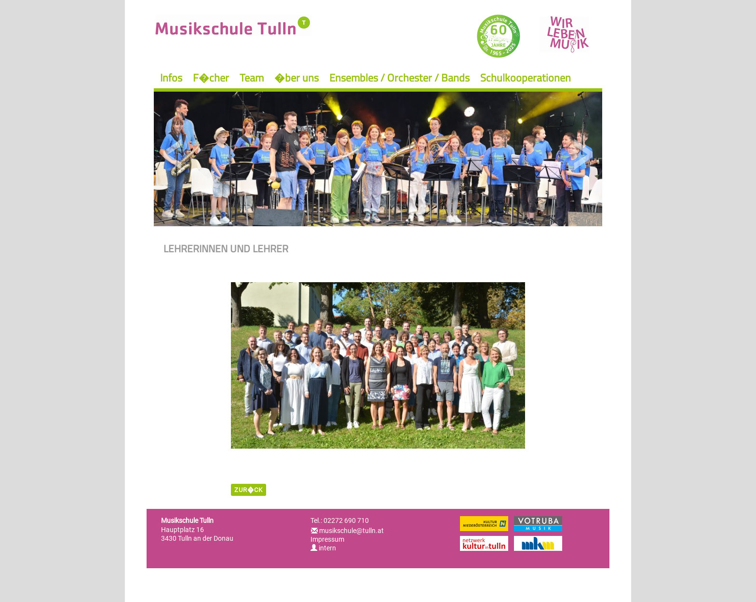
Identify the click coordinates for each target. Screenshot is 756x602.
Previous (172, 154)
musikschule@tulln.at (351, 530)
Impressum (327, 539)
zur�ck (248, 489)
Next (583, 154)
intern (323, 548)
